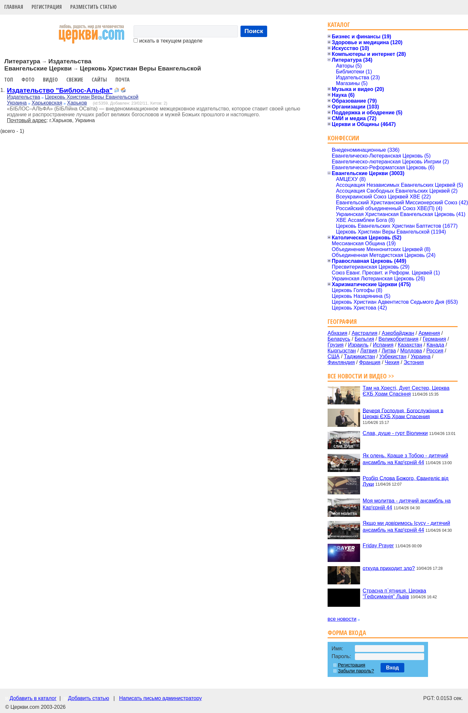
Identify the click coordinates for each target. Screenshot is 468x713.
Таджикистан (359, 356)
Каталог (339, 24)
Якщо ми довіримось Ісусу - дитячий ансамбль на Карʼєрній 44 (406, 526)
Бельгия (364, 339)
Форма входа (347, 632)
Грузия (336, 345)
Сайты (99, 79)
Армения (429, 333)
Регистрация (47, 6)
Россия (434, 350)
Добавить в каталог (32, 698)
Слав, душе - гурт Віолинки (395, 433)
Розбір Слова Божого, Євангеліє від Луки (405, 481)
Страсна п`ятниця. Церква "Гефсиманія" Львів (394, 593)
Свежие (74, 79)
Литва (389, 350)
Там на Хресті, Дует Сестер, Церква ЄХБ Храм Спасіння (406, 391)
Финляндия (341, 362)
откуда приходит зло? (389, 568)
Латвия (368, 350)
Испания (383, 345)
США (334, 356)
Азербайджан (398, 333)
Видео (50, 79)
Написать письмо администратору (160, 698)
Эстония (414, 362)
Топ (8, 79)
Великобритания (399, 339)
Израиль (358, 345)
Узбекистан (392, 356)
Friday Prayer (378, 545)
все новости (342, 619)
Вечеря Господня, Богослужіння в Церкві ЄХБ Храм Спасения (403, 413)
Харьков (77, 103)
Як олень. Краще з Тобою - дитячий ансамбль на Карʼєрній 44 (405, 459)
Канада (435, 345)
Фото (27, 79)
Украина (17, 103)
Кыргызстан (342, 350)
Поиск (253, 31)
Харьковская (47, 103)
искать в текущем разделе (168, 41)
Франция (370, 362)
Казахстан (410, 345)
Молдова (411, 350)
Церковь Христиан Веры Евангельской (91, 97)
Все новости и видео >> (361, 376)
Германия (434, 339)
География (342, 321)
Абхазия (337, 333)
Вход (392, 667)
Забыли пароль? (356, 670)
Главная (13, 6)
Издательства (23, 97)
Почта (122, 79)
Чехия (392, 362)
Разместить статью (93, 6)
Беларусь (339, 339)
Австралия (364, 333)
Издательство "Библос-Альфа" (59, 90)
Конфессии (343, 138)
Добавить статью (88, 698)
